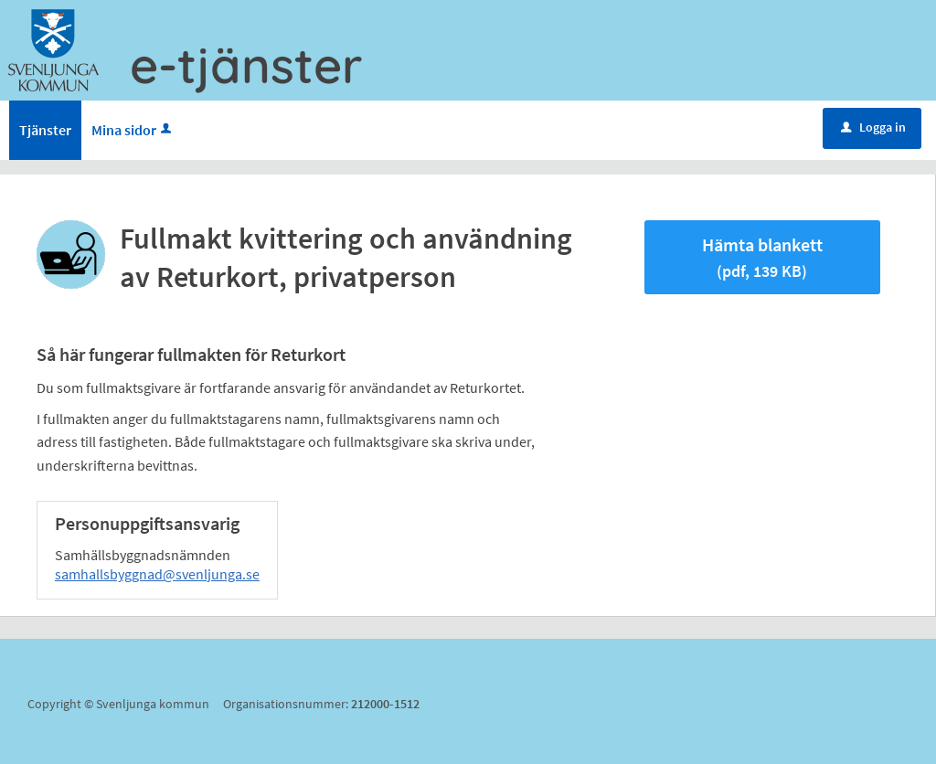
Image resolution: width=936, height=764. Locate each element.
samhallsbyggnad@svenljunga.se (157, 574)
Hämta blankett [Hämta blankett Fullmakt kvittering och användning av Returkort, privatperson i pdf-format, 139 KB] (762, 257)
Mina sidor (133, 130)
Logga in (873, 127)
